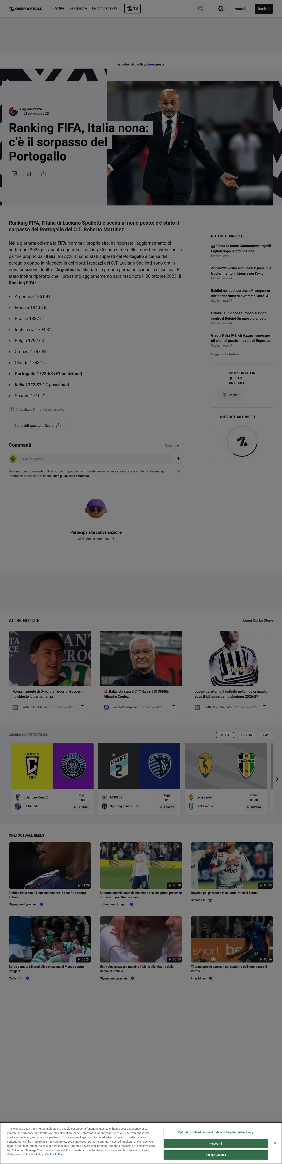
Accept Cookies (215, 1155)
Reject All (216, 1144)
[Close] (275, 1143)
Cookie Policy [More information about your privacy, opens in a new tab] (54, 1155)
